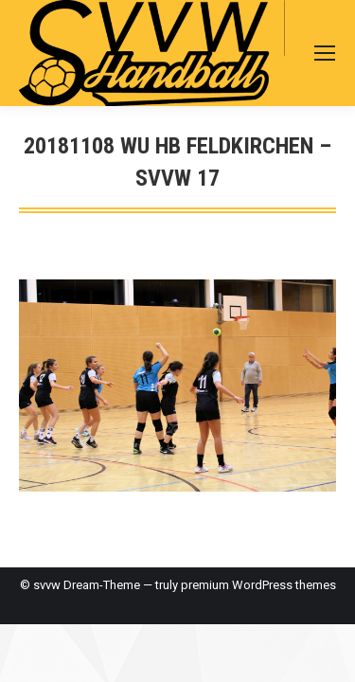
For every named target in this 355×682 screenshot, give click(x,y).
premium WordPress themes (258, 585)
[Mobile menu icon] (324, 53)
